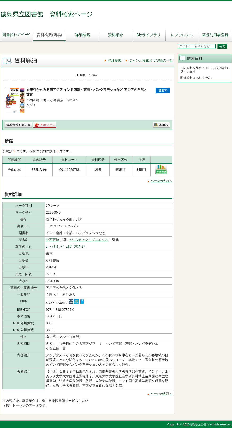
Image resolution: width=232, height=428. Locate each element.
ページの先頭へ (161, 181)
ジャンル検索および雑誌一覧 (150, 60)
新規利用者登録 (215, 35)
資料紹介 (115, 35)
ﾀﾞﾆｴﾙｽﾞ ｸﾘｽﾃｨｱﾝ (73, 246)
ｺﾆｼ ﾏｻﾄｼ (52, 246)
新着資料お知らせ (18, 125)
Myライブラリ (149, 35)
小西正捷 (52, 240)
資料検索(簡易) (49, 35)
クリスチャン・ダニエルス (88, 240)
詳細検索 (82, 35)
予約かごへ (48, 125)
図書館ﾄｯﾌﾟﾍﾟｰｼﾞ (16, 35)
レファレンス (182, 35)
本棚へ (163, 125)
